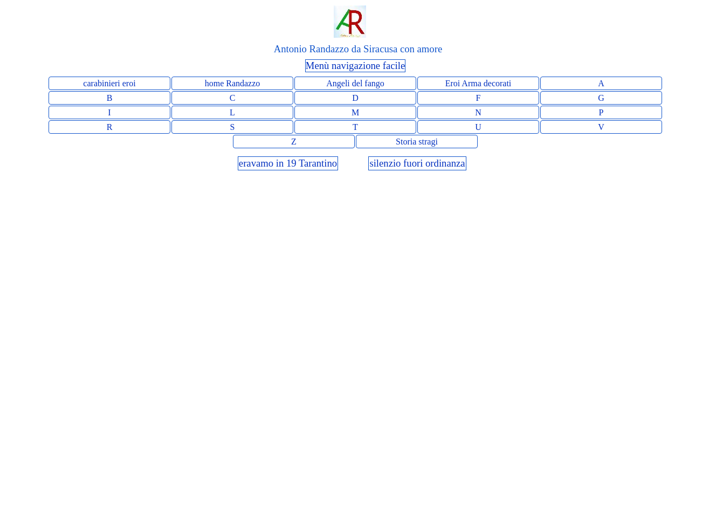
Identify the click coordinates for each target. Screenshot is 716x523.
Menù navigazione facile (355, 65)
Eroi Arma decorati (478, 83)
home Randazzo (232, 83)
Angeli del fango (355, 83)
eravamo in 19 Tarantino (288, 163)
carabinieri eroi (109, 83)
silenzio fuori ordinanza (417, 163)
